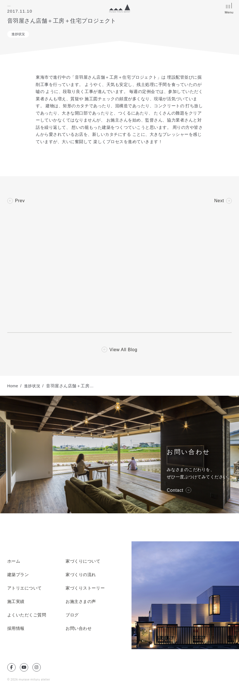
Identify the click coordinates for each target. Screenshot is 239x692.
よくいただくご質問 (26, 615)
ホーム (13, 562)
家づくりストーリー (85, 588)
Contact (175, 491)
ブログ (72, 615)
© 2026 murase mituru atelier (29, 680)
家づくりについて (83, 562)
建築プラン (18, 575)
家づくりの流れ (81, 575)
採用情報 (16, 629)
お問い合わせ (79, 629)
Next (219, 201)
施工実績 (16, 602)
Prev (20, 201)
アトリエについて (24, 588)
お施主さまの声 (81, 602)
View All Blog (123, 350)
